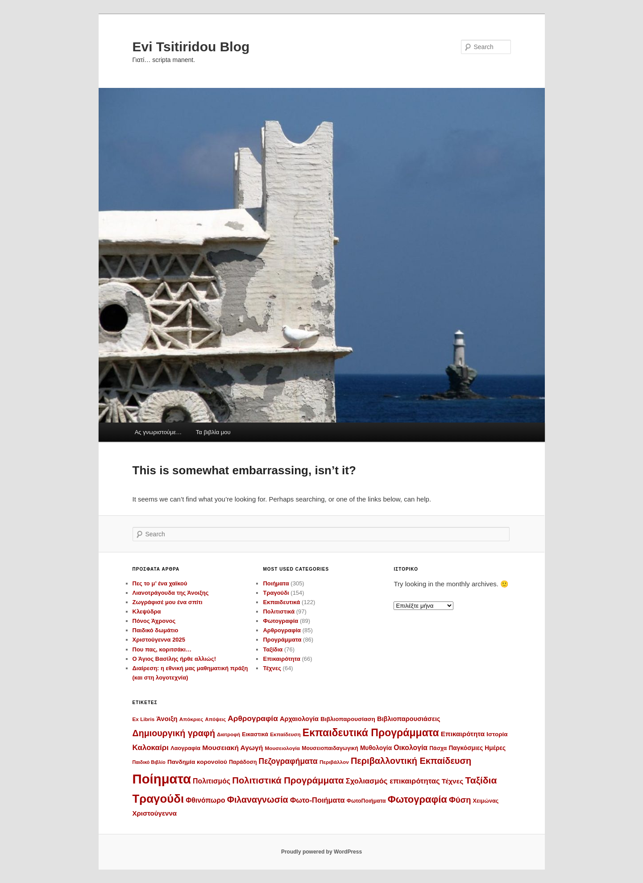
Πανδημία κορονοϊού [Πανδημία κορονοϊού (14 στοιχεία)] (197, 762)
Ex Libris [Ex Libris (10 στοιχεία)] (144, 719)
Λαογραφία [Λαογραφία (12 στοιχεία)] (185, 748)
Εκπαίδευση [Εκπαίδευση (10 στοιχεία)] (285, 734)
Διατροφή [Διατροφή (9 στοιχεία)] (228, 734)
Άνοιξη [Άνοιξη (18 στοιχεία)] (166, 718)
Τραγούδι (276, 592)
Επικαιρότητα (281, 658)
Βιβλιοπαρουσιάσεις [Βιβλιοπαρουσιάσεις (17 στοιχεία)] (408, 718)
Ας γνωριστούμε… (158, 432)
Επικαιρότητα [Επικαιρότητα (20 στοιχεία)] (463, 734)
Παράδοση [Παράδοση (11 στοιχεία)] (243, 762)
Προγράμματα (282, 639)
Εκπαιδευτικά (281, 602)
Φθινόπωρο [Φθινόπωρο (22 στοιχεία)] (205, 800)
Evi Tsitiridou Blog (191, 46)
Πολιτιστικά (279, 611)
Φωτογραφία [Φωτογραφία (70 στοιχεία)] (417, 799)
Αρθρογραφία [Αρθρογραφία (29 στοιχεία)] (253, 718)
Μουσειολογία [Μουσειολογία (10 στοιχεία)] (282, 748)
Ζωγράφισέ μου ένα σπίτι (168, 602)
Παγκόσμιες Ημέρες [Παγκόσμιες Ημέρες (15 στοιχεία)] (477, 748)
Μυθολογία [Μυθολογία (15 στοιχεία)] (376, 748)
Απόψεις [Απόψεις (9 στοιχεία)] (215, 719)
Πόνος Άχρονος (154, 621)
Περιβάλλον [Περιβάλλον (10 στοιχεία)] (334, 762)
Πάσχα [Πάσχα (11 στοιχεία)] (438, 748)
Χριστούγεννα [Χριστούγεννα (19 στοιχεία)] (155, 813)
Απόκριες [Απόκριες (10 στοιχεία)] (191, 719)
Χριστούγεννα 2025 (159, 639)
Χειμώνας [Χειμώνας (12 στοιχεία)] (486, 801)
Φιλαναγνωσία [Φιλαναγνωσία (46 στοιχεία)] (257, 799)
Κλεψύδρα (147, 611)
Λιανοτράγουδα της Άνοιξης (171, 592)
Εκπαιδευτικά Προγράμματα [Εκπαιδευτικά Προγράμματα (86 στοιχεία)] (371, 732)
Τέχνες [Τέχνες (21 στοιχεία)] (452, 781)
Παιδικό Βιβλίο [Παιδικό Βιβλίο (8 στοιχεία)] (149, 762)
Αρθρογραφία (282, 630)
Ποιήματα (276, 583)
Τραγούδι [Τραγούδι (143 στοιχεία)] (158, 798)
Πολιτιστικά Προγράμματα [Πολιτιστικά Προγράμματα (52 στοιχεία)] (288, 780)
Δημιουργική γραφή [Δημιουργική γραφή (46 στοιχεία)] (174, 733)
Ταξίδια (272, 649)
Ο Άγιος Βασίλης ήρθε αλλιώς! (174, 658)
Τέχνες (272, 668)
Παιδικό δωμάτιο (155, 630)
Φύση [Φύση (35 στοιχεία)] (460, 799)
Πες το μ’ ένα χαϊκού (160, 583)
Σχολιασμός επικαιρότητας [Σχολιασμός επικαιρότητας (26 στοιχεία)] (393, 781)
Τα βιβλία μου (213, 432)
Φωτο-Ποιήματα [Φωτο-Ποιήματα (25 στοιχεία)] (317, 800)
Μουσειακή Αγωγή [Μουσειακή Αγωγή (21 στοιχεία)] (232, 747)
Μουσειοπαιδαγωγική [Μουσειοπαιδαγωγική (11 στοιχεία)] (330, 748)
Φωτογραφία (280, 621)
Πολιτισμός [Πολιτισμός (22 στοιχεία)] (211, 781)
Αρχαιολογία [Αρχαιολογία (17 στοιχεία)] (299, 718)
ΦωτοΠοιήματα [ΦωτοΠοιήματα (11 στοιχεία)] (366, 801)
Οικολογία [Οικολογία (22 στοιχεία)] (410, 747)
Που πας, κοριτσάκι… (162, 649)
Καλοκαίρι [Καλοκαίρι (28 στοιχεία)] (151, 747)
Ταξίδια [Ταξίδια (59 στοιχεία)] (481, 780)
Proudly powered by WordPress (321, 852)
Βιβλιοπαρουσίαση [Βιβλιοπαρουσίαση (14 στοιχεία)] (347, 719)
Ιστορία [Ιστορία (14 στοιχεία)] (496, 734)
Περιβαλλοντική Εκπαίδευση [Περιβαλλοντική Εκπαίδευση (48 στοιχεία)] (411, 761)
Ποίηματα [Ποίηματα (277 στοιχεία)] (162, 778)
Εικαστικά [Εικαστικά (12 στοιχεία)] (255, 734)
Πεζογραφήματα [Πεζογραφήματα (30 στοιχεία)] (288, 761)
